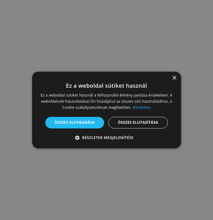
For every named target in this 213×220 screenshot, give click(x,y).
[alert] (106, 110)
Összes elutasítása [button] (138, 122)
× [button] (174, 78)
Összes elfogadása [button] (75, 122)
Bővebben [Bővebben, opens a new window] (142, 107)
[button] (107, 138)
